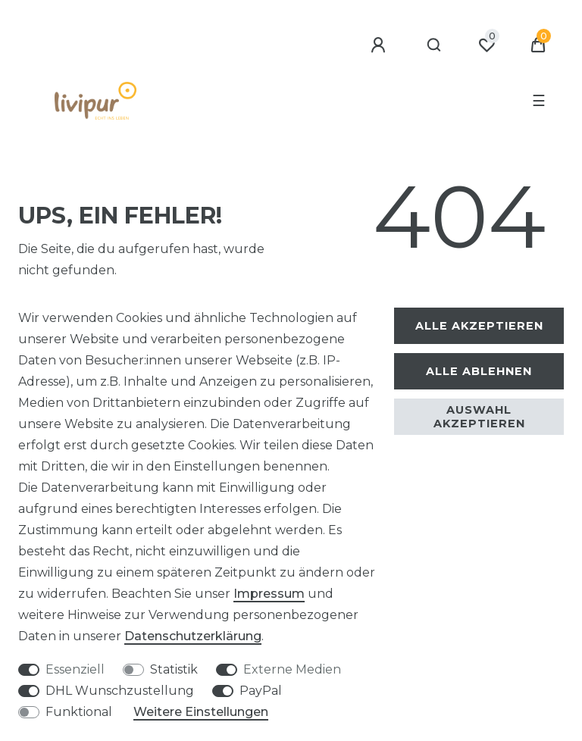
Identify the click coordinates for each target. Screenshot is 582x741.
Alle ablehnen (479, 371)
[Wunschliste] (486, 45)
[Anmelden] (380, 45)
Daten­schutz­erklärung (192, 636)
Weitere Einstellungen (200, 712)
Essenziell (75, 669)
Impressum (269, 593)
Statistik (174, 669)
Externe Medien (292, 669)
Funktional (78, 712)
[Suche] (434, 45)
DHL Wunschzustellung (119, 690)
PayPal (260, 690)
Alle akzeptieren (479, 326)
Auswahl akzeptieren (479, 416)
